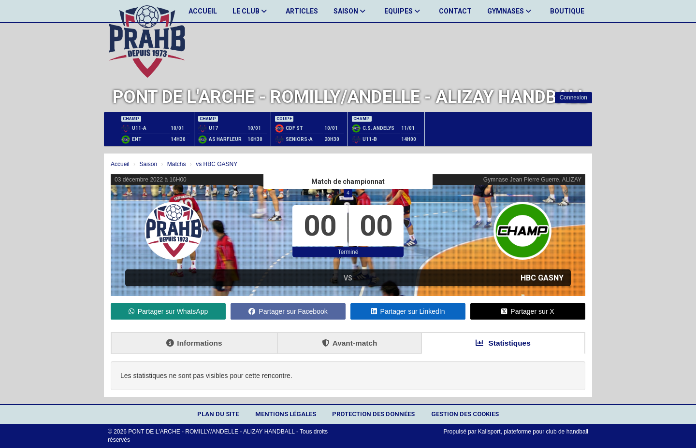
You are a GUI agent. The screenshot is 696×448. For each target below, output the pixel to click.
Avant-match (349, 343)
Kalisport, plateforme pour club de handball (533, 431)
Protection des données (373, 414)
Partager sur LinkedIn (408, 311)
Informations (194, 343)
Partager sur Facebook (287, 311)
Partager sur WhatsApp (168, 311)
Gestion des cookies (465, 414)
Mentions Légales (285, 414)
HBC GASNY (542, 277)
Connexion (573, 97)
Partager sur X (527, 311)
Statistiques (503, 343)
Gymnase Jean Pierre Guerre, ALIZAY (532, 179)
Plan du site (218, 414)
